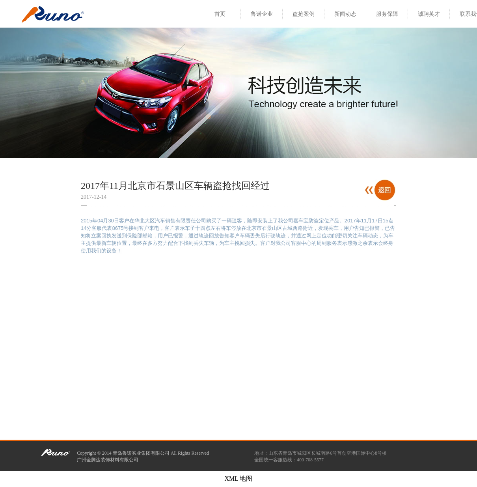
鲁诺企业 (262, 14)
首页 (219, 14)
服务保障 (387, 14)
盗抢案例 (304, 14)
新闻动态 (345, 14)
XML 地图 (239, 478)
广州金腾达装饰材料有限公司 (107, 460)
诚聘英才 (429, 14)
